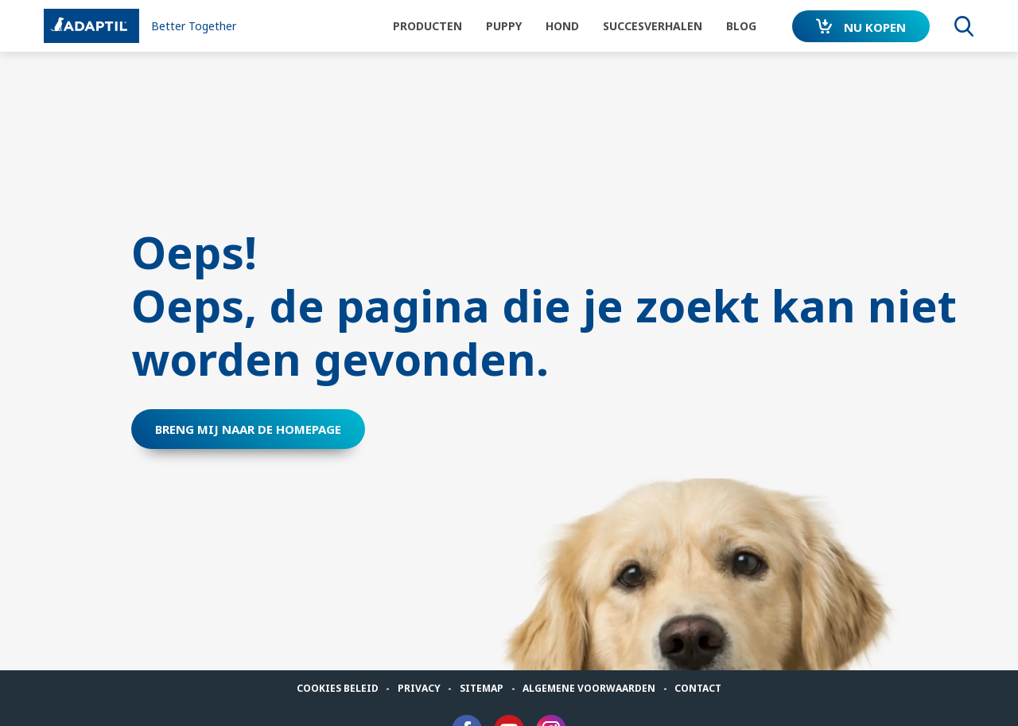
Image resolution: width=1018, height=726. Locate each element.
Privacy (419, 688)
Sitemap (481, 688)
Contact (697, 688)
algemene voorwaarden (589, 688)
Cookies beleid (338, 688)
